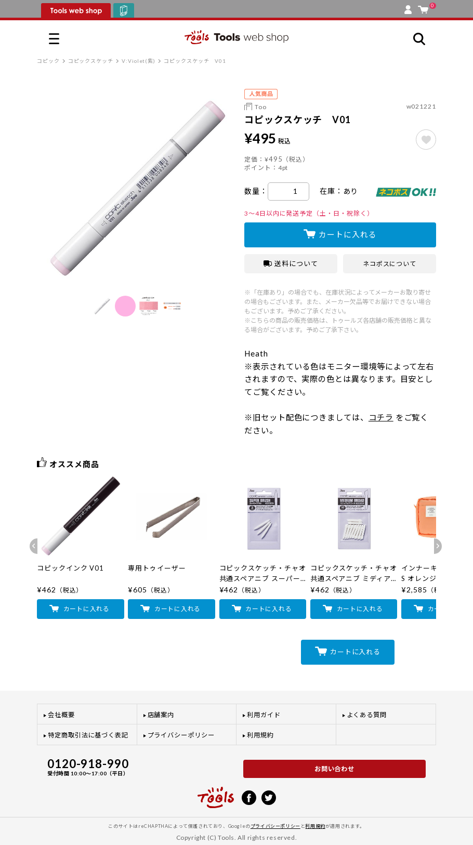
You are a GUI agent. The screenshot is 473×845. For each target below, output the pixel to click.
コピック (48, 61)
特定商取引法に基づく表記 (88, 735)
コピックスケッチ (90, 61)
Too (261, 107)
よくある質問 (367, 715)
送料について (291, 263)
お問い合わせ (334, 769)
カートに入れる (347, 234)
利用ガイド (264, 715)
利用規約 (260, 735)
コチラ (381, 417)
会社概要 (61, 715)
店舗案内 (161, 715)
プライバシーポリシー (181, 735)
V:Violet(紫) (138, 61)
